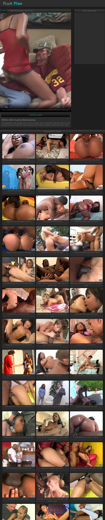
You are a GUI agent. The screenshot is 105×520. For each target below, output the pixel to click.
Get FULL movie (35, 115)
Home (4, 11)
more (66, 125)
